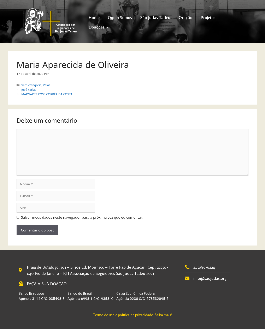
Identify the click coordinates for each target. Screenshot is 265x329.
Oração (185, 17)
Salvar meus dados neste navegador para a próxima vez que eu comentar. (82, 217)
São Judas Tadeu (155, 17)
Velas (46, 85)
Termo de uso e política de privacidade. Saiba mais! (132, 314)
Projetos (208, 17)
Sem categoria (31, 85)
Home (94, 17)
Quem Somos (120, 17)
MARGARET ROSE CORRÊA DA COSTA (46, 94)
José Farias (28, 90)
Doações (98, 27)
